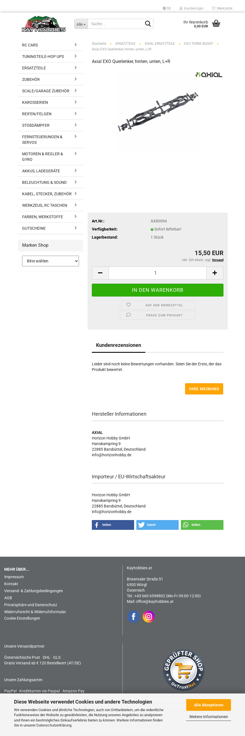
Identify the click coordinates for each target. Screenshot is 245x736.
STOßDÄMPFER (36, 125)
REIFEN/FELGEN (37, 114)
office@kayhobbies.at (155, 601)
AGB (8, 598)
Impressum (14, 577)
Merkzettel (222, 8)
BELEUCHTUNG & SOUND (44, 182)
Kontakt (11, 584)
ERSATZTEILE (34, 68)
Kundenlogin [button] (191, 8)
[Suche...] (81, 24)
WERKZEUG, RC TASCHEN (44, 205)
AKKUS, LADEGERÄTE (41, 171)
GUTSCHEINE (34, 228)
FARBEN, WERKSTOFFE (42, 217)
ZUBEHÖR (31, 79)
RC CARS (30, 45)
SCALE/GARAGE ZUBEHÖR (45, 91)
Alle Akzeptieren (208, 705)
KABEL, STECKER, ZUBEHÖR (47, 194)
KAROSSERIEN (35, 102)
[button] (166, 8)
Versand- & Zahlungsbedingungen (33, 591)
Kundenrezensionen (118, 345)
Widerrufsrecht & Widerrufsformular (35, 612)
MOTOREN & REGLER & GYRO (42, 157)
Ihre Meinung (204, 389)
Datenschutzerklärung (53, 725)
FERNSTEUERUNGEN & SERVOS (42, 140)
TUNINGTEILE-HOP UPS (43, 56)
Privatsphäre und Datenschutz (30, 605)
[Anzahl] (158, 273)
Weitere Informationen (208, 716)
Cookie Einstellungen (22, 618)
